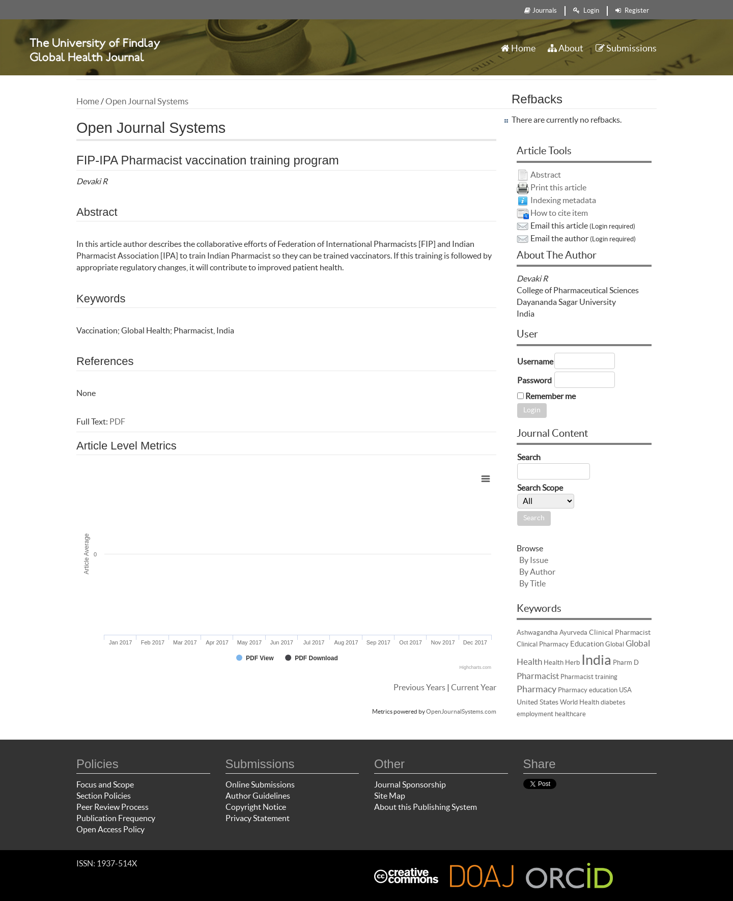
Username (535, 361)
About (565, 48)
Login (586, 10)
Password (534, 380)
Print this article (558, 187)
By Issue (533, 560)
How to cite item (559, 212)
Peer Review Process (112, 806)
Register (632, 10)
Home (518, 48)
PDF (117, 421)
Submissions (626, 48)
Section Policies (103, 795)
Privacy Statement (257, 818)
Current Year (473, 687)
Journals (540, 10)
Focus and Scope (105, 784)
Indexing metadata (563, 200)
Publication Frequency (115, 818)
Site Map (389, 795)
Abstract (545, 174)
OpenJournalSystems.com (461, 711)
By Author (537, 571)
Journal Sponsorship (410, 784)
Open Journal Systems (146, 101)
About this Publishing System (425, 806)
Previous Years (419, 687)
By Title (532, 583)
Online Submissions (260, 784)
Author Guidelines (257, 795)
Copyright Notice (255, 806)
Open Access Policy (110, 829)
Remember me (550, 396)
